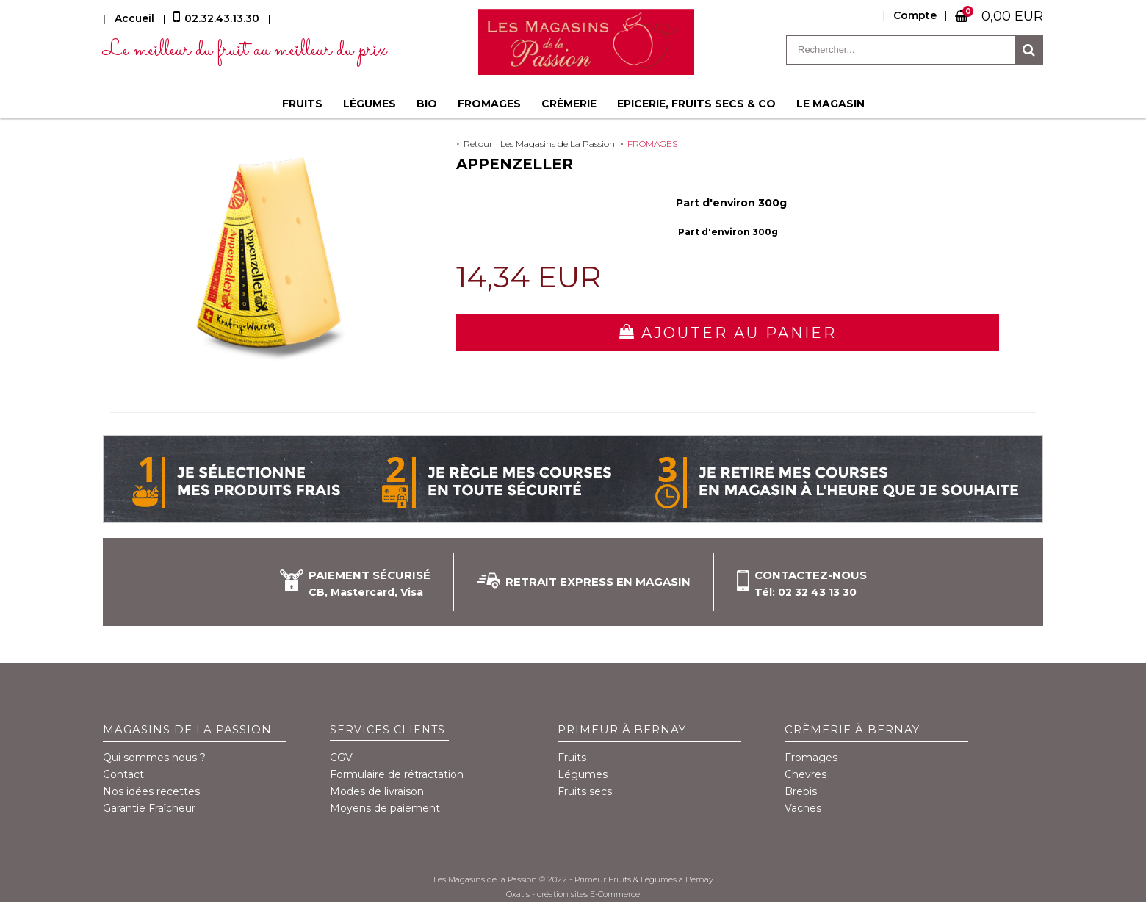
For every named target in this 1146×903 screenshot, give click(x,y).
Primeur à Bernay (622, 729)
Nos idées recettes (151, 791)
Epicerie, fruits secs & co (696, 103)
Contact (123, 774)
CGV (341, 757)
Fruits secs (585, 791)
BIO (427, 103)
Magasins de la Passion (188, 729)
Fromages (489, 103)
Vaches (803, 808)
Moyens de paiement (385, 808)
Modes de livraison (377, 791)
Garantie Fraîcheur (149, 808)
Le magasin (830, 103)
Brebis (801, 791)
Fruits (302, 103)
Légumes (369, 103)
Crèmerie (569, 103)
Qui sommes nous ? (154, 757)
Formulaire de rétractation (397, 774)
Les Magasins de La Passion (557, 143)
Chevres (805, 774)
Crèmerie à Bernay (852, 729)
